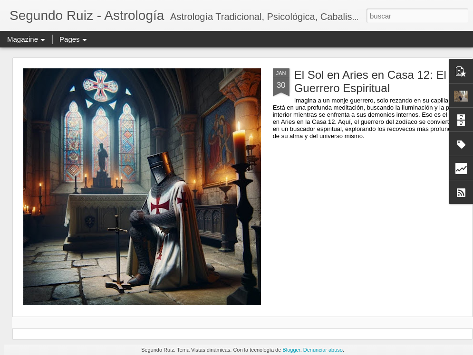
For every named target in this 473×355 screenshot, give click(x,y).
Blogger (291, 350)
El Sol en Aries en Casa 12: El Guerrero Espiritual (370, 81)
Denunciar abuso (323, 350)
